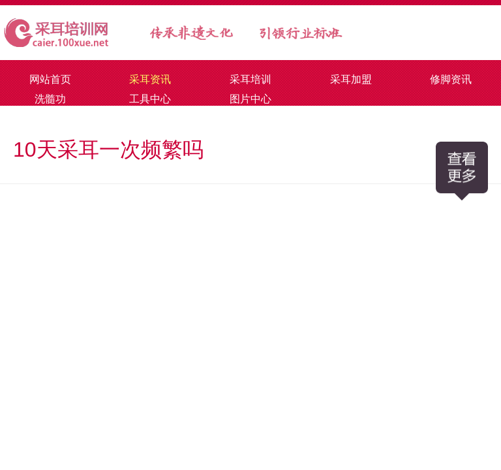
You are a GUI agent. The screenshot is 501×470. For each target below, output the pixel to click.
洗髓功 (50, 98)
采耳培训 (250, 79)
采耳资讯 (150, 79)
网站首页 (50, 79)
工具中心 (150, 98)
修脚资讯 (451, 79)
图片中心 (250, 98)
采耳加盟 (351, 79)
